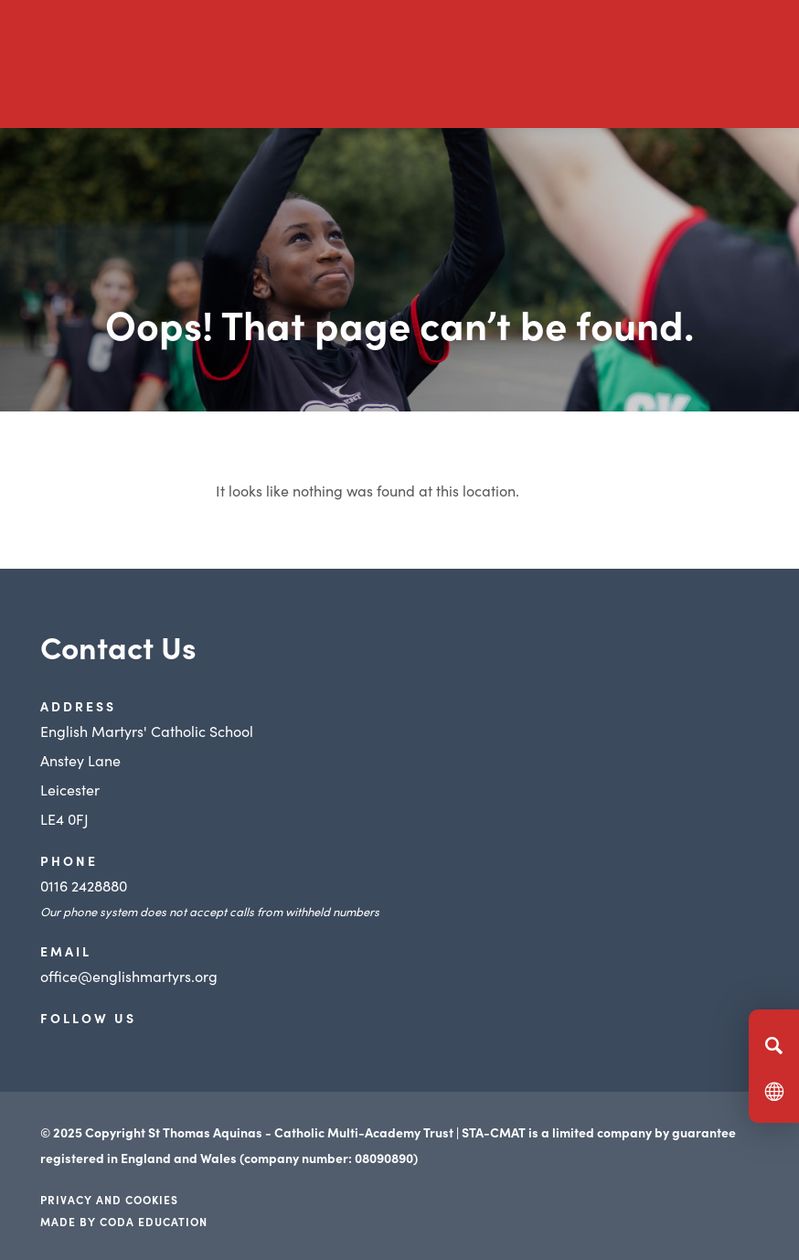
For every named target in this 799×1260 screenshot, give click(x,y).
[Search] (774, 1045)
